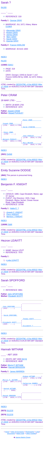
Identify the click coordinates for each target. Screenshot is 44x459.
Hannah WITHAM (10, 402)
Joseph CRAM (14, 111)
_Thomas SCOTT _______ (31, 327)
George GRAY (16, 20)
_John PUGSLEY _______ (31, 139)
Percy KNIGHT (13, 220)
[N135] (3, 8)
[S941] (10, 65)
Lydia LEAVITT (13, 266)
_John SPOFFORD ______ (11, 313)
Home (7, 447)
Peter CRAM (9, 135)
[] (4, 65)
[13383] (9, 27)
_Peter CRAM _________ (31, 120)
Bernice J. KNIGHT (15, 222)
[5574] (24, 370)
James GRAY (12, 35)
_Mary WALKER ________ (31, 148)
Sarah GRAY (12, 39)
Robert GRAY (12, 33)
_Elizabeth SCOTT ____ (11, 332)
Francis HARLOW (17, 45)
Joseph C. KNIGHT (15, 218)
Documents (11, 449)
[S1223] (10, 426)
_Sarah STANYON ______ (31, 129)
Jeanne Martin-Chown (22, 453)
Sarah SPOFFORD (10, 323)
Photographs (29, 447)
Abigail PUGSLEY (15, 113)
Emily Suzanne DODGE (16, 175)
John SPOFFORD (15, 299)
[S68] (10, 230)
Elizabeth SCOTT (15, 301)
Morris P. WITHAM (15, 376)
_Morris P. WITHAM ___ (11, 391)
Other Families (31, 449)
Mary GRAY (11, 37)
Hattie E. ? (14, 214)
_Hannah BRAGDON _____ (11, 410)
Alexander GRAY (14, 31)
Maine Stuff (20, 449)
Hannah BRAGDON (16, 378)
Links (37, 447)
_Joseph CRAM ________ (11, 124)
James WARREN (17, 382)
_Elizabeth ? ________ (31, 336)
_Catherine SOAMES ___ (31, 395)
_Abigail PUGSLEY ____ (11, 143)
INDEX (4, 57)
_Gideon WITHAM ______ (31, 387)
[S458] (9, 160)
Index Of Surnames (17, 447)
